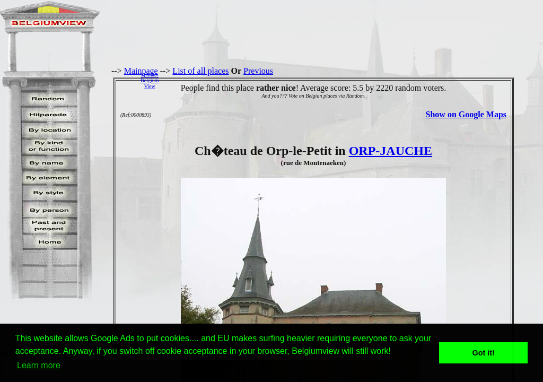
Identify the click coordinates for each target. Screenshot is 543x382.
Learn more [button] (38, 365)
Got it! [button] (483, 353)
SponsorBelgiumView (150, 80)
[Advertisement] (353, 80)
